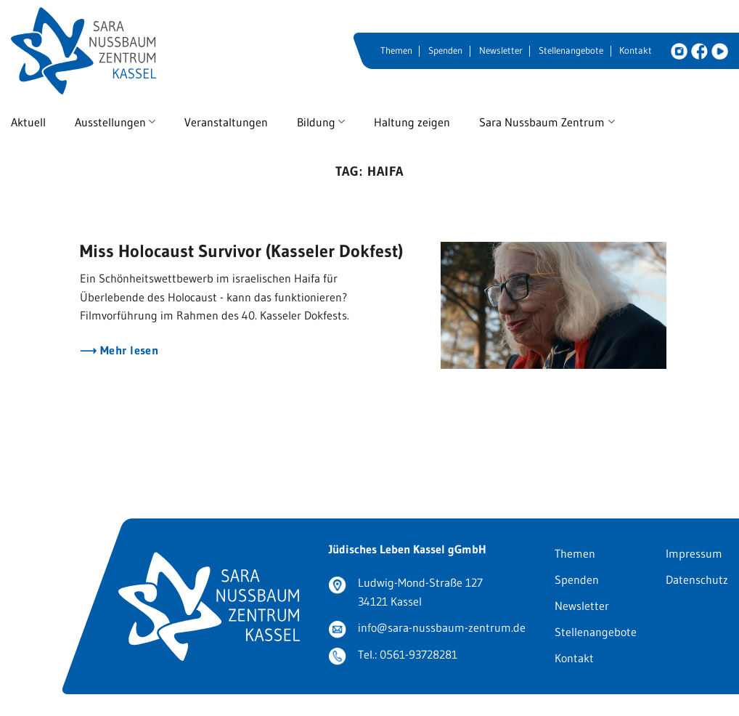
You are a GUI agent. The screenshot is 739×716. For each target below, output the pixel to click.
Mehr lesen (127, 350)
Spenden (445, 50)
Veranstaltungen (226, 122)
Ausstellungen (115, 122)
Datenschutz (697, 579)
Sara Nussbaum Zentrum (546, 122)
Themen (396, 50)
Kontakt (635, 50)
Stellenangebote (571, 50)
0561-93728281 (418, 654)
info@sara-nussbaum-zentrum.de (442, 627)
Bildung (321, 122)
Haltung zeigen (412, 122)
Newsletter (501, 50)
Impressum (694, 553)
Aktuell (28, 122)
